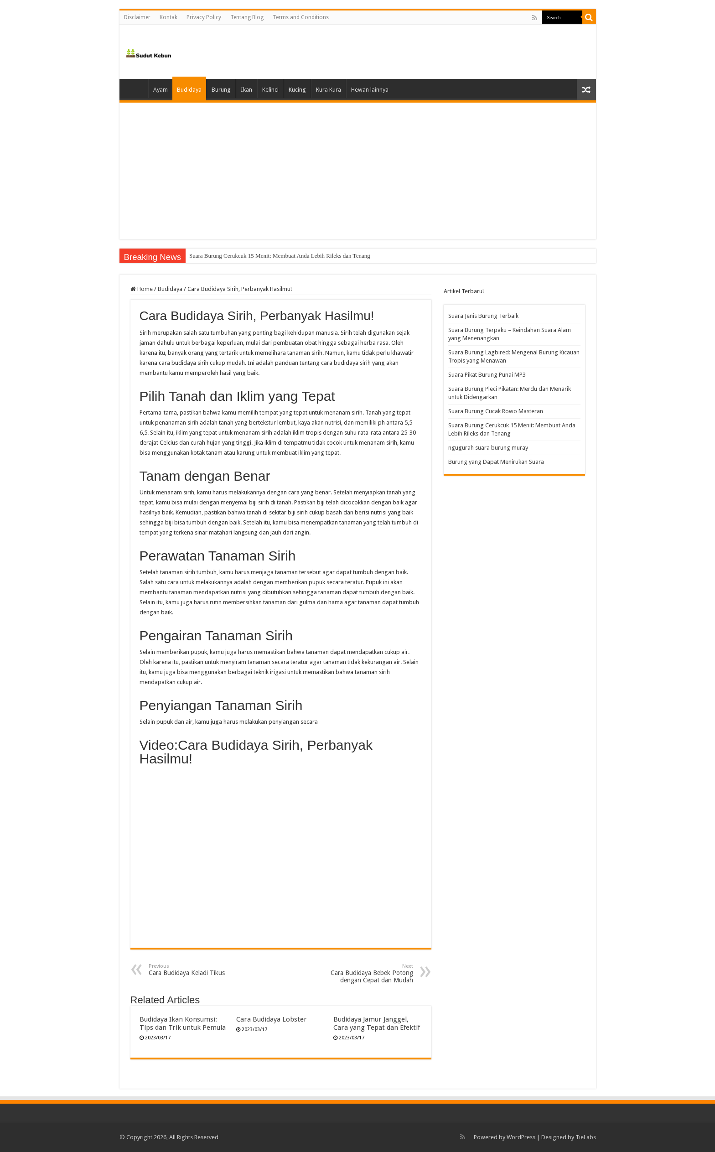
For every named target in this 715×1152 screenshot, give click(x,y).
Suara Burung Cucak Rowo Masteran (233, 255)
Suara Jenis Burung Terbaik (483, 315)
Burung (221, 89)
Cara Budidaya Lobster (271, 1019)
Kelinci (270, 89)
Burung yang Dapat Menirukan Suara (496, 461)
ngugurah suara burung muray (488, 447)
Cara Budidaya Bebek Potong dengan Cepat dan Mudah (366, 973)
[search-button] (589, 17)
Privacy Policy (204, 17)
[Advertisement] (357, 171)
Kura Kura (328, 89)
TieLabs (585, 1137)
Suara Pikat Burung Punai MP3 (487, 374)
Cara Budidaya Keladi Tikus (195, 969)
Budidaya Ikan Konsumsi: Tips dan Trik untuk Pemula (183, 1023)
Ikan (246, 89)
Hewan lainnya (370, 89)
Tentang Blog (247, 17)
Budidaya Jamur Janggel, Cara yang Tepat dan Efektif (376, 1023)
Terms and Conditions (301, 17)
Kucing (297, 89)
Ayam (160, 89)
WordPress (521, 1137)
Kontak (168, 17)
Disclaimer (137, 17)
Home (136, 88)
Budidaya (189, 89)
